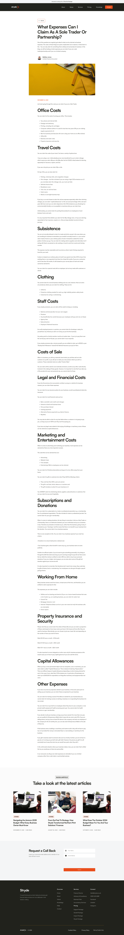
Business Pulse (78, 899)
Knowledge (99, 7)
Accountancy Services (80, 902)
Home (58, 893)
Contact (109, 7)
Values (71, 7)
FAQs (58, 905)
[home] (15, 7)
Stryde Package (78, 919)
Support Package (78, 909)
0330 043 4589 (94, 896)
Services (80, 7)
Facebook (93, 899)
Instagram (93, 905)
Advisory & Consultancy (80, 896)
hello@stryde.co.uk (95, 893)
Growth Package (78, 912)
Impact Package (78, 916)
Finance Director (78, 893)
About (63, 7)
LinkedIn (92, 902)
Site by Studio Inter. (98, 930)
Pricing (89, 7)
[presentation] (76, 863)
